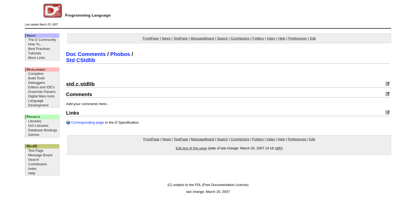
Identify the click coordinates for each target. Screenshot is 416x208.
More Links (36, 58)
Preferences (297, 38)
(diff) (278, 148)
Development (36, 69)
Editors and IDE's (41, 87)
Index (32, 169)
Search (33, 160)
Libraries (34, 121)
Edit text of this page (191, 148)
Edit (313, 38)
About (31, 35)
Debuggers (36, 83)
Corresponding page (85, 122)
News (166, 38)
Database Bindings (42, 130)
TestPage (180, 38)
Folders (258, 38)
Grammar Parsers (41, 92)
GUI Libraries (38, 126)
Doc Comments (86, 54)
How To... (35, 44)
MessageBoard (202, 38)
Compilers (36, 74)
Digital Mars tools (41, 96)
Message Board (40, 155)
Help (31, 173)
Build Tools (36, 78)
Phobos (120, 54)
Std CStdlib (80, 60)
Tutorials (34, 53)
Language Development (38, 103)
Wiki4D (32, 146)
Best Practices (39, 49)
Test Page (36, 151)
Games (33, 135)
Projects (33, 117)
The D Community (42, 40)
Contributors (37, 164)
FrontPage (151, 38)
